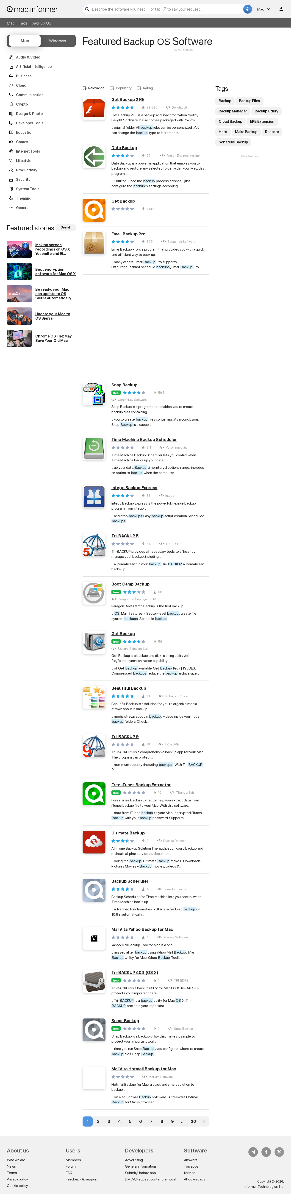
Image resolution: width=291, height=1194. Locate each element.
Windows (57, 40)
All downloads (194, 1179)
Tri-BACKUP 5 (125, 535)
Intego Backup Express (134, 487)
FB (266, 1152)
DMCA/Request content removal (150, 1179)
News (11, 1166)
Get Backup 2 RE (127, 99)
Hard (223, 132)
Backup (225, 101)
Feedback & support (82, 1179)
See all (65, 227)
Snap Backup (124, 384)
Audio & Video (28, 57)
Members (73, 1160)
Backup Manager (233, 111)
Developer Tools (30, 123)
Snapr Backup (125, 1020)
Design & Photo (29, 114)
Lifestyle (23, 161)
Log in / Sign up (279, 9)
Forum (71, 1166)
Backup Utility (266, 111)
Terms (12, 1173)
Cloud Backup (230, 121)
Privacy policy (17, 1179)
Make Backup (246, 132)
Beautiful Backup (128, 688)
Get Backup (123, 201)
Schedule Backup (233, 142)
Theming (23, 198)
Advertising (134, 1160)
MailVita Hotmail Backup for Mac (143, 1068)
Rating (148, 88)
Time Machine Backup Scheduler (144, 439)
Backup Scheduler (129, 881)
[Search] (166, 9)
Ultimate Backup (128, 833)
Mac (11, 23)
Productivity (26, 170)
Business (24, 76)
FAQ (69, 1173)
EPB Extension (262, 121)
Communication (30, 95)
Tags (23, 23)
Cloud (21, 85)
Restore (272, 132)
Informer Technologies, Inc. (264, 1187)
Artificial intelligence (34, 66)
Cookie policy (17, 1185)
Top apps (191, 1166)
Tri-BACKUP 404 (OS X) (134, 972)
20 (193, 1121)
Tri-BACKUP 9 (125, 736)
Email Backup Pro (128, 234)
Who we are (16, 1160)
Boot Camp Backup (130, 584)
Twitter (279, 1152)
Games (22, 142)
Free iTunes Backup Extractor (141, 784)
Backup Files (249, 101)
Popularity (124, 88)
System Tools (27, 189)
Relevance (96, 88)
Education (24, 132)
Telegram (253, 1152)
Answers (190, 1160)
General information (140, 1166)
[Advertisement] (183, 65)
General (22, 208)
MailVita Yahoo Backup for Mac (142, 929)
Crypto (22, 104)
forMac (189, 1173)
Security (23, 179)
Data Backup (124, 147)
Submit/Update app (140, 1173)
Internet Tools (28, 151)
